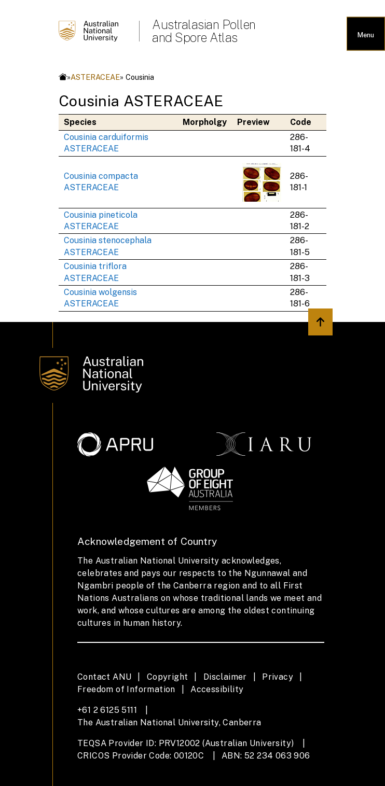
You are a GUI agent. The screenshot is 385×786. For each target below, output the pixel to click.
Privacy (277, 677)
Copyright (167, 677)
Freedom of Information (126, 689)
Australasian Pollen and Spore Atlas (204, 31)
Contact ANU (104, 677)
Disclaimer (225, 677)
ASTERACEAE (95, 77)
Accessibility (216, 689)
